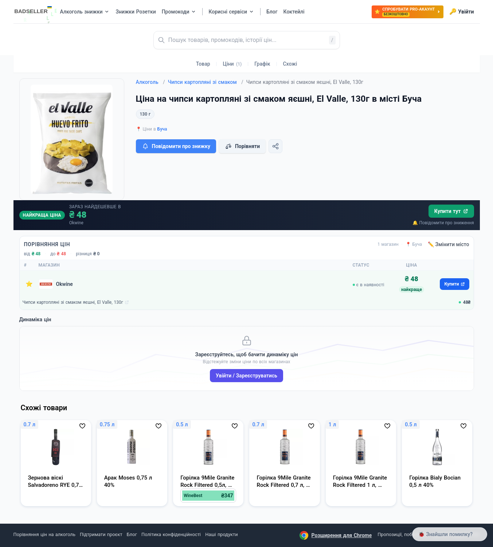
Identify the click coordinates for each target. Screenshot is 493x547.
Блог (132, 534)
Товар (203, 64)
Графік (262, 64)
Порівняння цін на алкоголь (44, 534)
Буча (162, 129)
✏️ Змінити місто (448, 244)
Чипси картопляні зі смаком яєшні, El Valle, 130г (73, 302)
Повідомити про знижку (176, 146)
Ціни (232, 64)
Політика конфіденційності (171, 534)
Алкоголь (150, 82)
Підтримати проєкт (101, 534)
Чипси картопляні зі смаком (205, 82)
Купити (454, 284)
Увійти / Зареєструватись (246, 376)
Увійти (461, 11)
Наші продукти (221, 534)
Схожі (290, 64)
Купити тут (451, 211)
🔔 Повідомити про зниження (443, 222)
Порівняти (242, 146)
